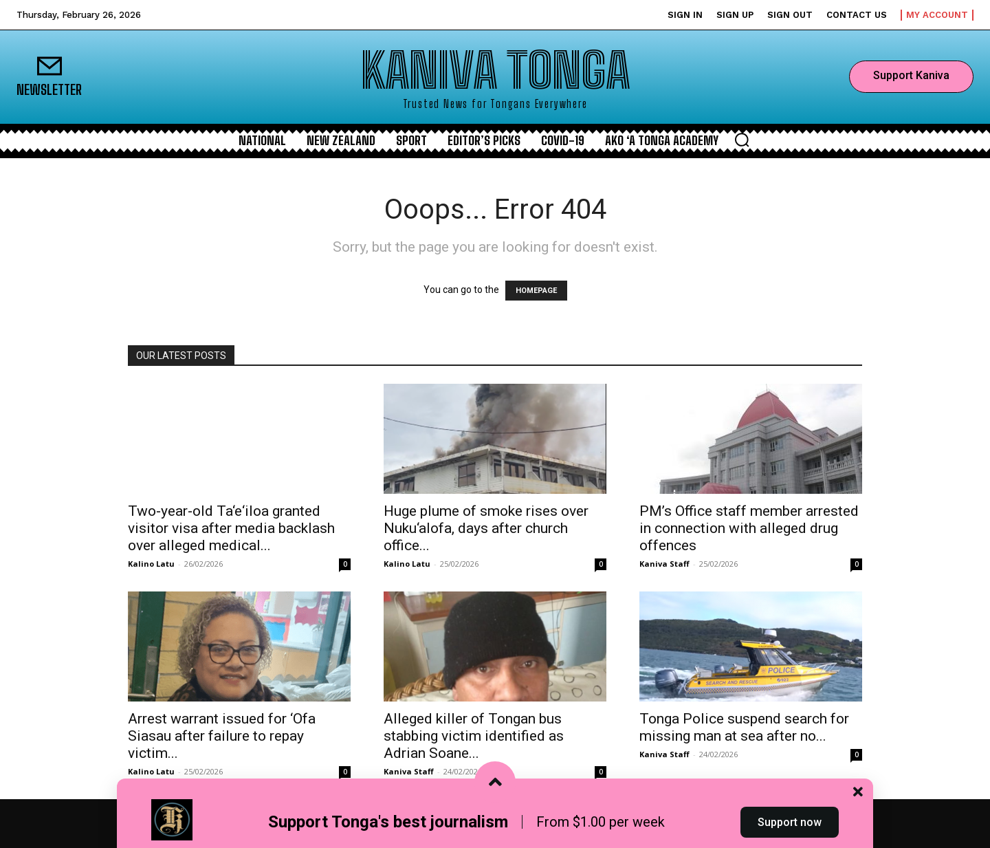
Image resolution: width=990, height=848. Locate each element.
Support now (790, 822)
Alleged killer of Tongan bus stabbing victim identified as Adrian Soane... (474, 735)
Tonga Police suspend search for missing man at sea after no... (744, 727)
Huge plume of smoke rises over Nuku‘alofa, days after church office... (486, 528)
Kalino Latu (151, 563)
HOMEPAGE (536, 290)
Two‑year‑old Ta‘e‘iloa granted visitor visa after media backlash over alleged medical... (231, 528)
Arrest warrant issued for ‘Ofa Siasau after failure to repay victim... (222, 735)
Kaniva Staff (664, 563)
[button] (741, 139)
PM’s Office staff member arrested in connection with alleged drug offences (749, 528)
